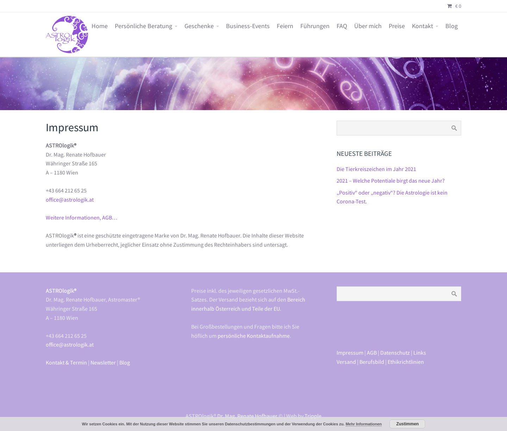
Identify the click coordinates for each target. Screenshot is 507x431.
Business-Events (248, 26)
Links (419, 352)
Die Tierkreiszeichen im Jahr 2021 (376, 168)
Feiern (285, 26)
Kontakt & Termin (66, 362)
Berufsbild (371, 361)
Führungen (315, 26)
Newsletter (103, 362)
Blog (451, 26)
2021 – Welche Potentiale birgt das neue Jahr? (391, 180)
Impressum (350, 352)
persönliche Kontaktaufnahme (254, 335)
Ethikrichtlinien (406, 361)
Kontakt (422, 26)
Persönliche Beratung (143, 26)
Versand (346, 361)
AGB (372, 352)
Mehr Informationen (364, 424)
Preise (397, 26)
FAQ (342, 26)
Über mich (368, 26)
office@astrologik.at (70, 199)
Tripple (313, 415)
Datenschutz (395, 352)
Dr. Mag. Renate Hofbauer (247, 415)
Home (100, 26)
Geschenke (199, 26)
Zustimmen (407, 424)
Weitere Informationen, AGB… (81, 217)
